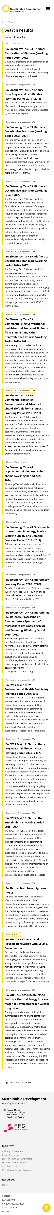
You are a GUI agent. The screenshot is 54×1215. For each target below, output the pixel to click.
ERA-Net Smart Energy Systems (17, 1158)
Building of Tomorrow (12, 1151)
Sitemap (5, 1211)
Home (4, 22)
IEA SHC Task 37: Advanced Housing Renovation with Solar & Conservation (26, 944)
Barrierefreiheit (9, 1208)
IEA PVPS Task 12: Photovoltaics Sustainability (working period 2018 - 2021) (25, 822)
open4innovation (17, 1103)
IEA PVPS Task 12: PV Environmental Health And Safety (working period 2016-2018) (27, 689)
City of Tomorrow (10, 1155)
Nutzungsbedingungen (13, 1204)
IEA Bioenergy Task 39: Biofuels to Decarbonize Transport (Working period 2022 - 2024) (26, 131)
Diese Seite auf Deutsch (19, 1082)
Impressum (7, 1196)
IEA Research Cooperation (14, 1162)
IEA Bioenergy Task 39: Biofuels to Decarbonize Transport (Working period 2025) (26, 190)
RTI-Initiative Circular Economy (17, 1170)
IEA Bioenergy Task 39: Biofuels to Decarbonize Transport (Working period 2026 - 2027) (26, 261)
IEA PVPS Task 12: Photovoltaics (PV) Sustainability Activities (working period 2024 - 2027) (25, 748)
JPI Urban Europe (10, 1166)
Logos (5, 1184)
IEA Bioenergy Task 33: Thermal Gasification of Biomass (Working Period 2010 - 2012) (26, 53)
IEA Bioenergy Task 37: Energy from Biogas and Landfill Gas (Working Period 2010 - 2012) (24, 94)
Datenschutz (8, 1200)
